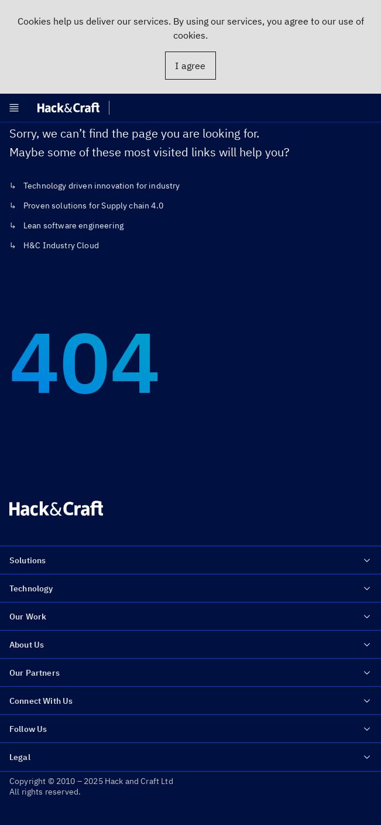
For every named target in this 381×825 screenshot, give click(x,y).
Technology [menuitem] (190, 588)
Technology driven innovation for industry (101, 185)
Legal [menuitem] (190, 757)
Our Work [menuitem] (190, 616)
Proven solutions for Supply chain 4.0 (93, 205)
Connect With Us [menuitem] (190, 701)
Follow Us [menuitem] (190, 729)
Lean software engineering (73, 225)
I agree (190, 65)
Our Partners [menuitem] (190, 672)
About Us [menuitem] (190, 644)
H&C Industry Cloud (61, 245)
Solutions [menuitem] (190, 560)
